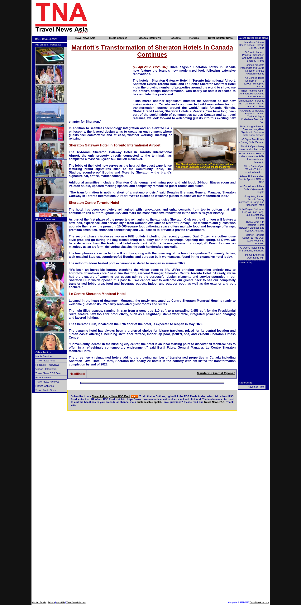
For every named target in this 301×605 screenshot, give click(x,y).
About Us (60, 602)
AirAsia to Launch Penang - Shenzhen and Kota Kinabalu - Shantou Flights (253, 56)
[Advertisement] (185, 17)
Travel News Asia (85, 37)
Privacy (51, 602)
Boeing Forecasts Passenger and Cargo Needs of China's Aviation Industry (252, 69)
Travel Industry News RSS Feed (111, 396)
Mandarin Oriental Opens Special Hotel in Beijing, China (251, 45)
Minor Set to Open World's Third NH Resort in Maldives (254, 169)
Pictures (194, 37)
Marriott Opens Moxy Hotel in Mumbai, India (251, 148)
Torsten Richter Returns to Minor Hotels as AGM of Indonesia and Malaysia (251, 158)
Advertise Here (256, 386)
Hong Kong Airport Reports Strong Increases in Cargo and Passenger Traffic (251, 200)
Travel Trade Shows (47, 390)
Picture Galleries (45, 219)
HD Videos (42, 44)
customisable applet (149, 402)
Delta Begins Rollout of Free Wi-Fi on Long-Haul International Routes (251, 213)
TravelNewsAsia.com (76, 602)
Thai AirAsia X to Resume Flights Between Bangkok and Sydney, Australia (251, 226)
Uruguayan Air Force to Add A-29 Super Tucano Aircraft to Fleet (251, 103)
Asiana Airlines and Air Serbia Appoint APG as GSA (251, 179)
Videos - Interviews (46, 369)
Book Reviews (43, 377)
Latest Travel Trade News (254, 37)
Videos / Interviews (149, 37)
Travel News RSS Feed (48, 373)
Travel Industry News (220, 37)
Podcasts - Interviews (47, 364)
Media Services (118, 37)
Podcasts (175, 37)
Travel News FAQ (214, 402)
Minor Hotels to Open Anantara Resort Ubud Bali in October (251, 93)
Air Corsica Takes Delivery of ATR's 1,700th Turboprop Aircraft (254, 82)
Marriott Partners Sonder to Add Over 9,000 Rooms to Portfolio (253, 239)
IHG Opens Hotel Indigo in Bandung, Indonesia (251, 249)
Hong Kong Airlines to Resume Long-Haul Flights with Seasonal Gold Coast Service (252, 130)
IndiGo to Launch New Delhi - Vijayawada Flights (252, 189)
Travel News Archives (48, 381)
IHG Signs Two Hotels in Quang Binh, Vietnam (251, 141)
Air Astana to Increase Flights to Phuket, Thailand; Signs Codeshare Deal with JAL (252, 116)
